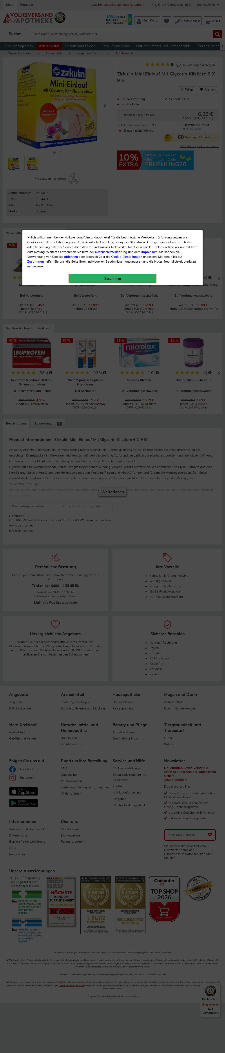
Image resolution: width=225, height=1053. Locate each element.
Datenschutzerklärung (111, 98)
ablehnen (71, 103)
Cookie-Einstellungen (126, 103)
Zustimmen (35, 108)
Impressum (149, 98)
